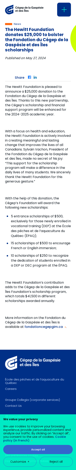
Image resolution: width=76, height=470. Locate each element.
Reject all (56, 424)
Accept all (38, 412)
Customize (19, 424)
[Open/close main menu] (64, 10)
